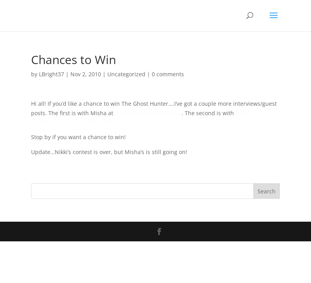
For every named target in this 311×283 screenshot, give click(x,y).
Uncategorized (126, 74)
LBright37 (51, 74)
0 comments (168, 74)
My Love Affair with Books (148, 113)
